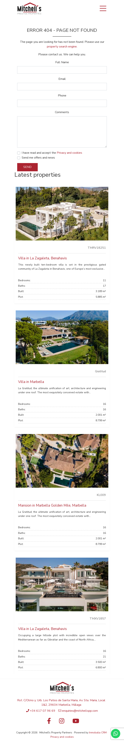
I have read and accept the (52, 153)
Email (62, 79)
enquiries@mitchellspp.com (80, 711)
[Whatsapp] (115, 733)
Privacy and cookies (69, 153)
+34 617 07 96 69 (42, 711)
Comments (62, 112)
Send (27, 167)
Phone (62, 95)
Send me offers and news (38, 158)
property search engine (62, 47)
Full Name (62, 62)
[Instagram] (61, 722)
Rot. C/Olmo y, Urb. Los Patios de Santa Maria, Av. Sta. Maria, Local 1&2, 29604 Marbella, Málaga (61, 702)
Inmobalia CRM (98, 732)
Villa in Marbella (31, 381)
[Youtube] (75, 722)
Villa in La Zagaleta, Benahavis (42, 258)
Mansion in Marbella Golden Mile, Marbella (52, 505)
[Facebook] (48, 722)
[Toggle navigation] (103, 8)
